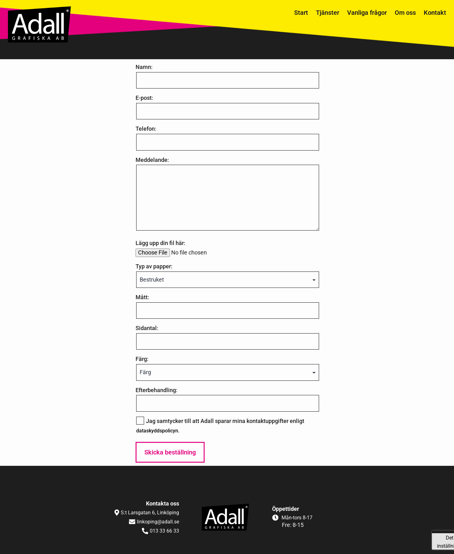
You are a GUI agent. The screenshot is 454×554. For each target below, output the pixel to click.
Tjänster (327, 12)
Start (301, 12)
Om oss (405, 12)
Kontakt (435, 12)
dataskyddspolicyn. (157, 431)
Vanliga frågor (367, 12)
